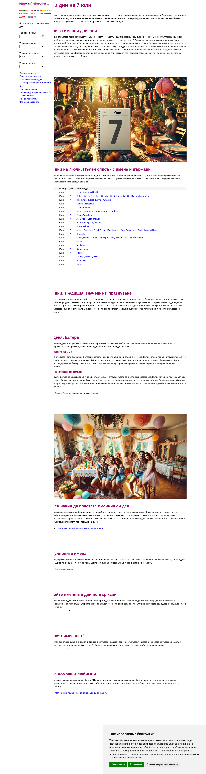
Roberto (129, 204)
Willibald (108, 185)
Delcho (93, 188)
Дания (63, 196)
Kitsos (105, 192)
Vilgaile (111, 215)
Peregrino (119, 204)
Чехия (63, 253)
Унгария (64, 238)
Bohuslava (95, 253)
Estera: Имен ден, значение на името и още (95, 385)
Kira (123, 223)
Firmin (99, 185)
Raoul (133, 230)
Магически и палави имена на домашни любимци (98, 681)
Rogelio (146, 230)
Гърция (63, 192)
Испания (64, 204)
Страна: (61, 596)
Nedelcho (109, 188)
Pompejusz (145, 223)
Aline (98, 211)
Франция (64, 245)
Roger (154, 230)
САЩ (62, 230)
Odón (111, 204)
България (64, 188)
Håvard (100, 219)
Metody (129, 223)
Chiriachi (94, 226)
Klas (92, 257)
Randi (108, 230)
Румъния (64, 226)
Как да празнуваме (28, 99)
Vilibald (102, 249)
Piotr (136, 223)
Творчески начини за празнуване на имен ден (98, 510)
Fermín (93, 204)
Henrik (93, 196)
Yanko (160, 188)
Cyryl (110, 223)
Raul (139, 230)
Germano (102, 204)
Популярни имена (28, 89)
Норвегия (64, 219)
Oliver (93, 234)
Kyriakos (120, 192)
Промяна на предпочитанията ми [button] (162, 764)
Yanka (152, 188)
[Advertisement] (122, 70)
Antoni (93, 223)
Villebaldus (103, 196)
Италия (63, 207)
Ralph (93, 230)
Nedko (137, 188)
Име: (59, 637)
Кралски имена (26, 95)
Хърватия (65, 249)
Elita (104, 211)
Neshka (144, 188)
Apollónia (94, 238)
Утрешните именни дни (30, 79)
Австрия (64, 185)
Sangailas (102, 215)
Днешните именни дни (30, 76)
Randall (100, 230)
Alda (92, 211)
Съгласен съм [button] (118, 764)
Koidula (100, 200)
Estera (93, 215)
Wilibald (167, 223)
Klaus (93, 241)
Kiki (92, 192)
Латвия (63, 211)
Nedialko (128, 188)
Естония (64, 200)
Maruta (110, 211)
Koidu (93, 200)
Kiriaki (98, 192)
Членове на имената (29, 102)
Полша (63, 223)
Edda (92, 185)
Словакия (65, 234)
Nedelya (119, 188)
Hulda (93, 219)
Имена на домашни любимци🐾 (35, 92)
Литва (63, 215)
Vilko (109, 249)
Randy (126, 230)
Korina (112, 192)
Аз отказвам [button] (136, 764)
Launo (100, 241)
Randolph (116, 230)
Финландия (65, 241)
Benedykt (102, 223)
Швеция (64, 257)
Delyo (101, 188)
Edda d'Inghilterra (98, 207)
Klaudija (94, 249)
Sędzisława (156, 223)
